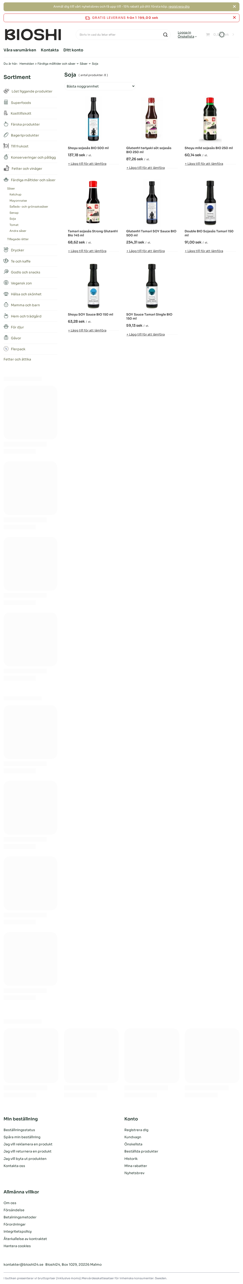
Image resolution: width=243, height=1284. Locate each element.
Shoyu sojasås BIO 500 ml (88, 148)
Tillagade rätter (18, 239)
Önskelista (186, 36)
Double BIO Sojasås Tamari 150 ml (209, 233)
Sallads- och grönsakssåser (28, 206)
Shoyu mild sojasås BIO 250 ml (209, 148)
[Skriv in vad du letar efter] (123, 34)
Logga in (184, 32)
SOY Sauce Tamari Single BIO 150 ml (149, 317)
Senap (14, 212)
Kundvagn (132, 1137)
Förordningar (15, 1224)
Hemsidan (26, 64)
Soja (12, 218)
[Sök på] (165, 34)
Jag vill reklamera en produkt (28, 1144)
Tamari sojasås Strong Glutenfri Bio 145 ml (93, 233)
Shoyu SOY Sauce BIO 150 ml (90, 314)
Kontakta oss (14, 1166)
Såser (84, 64)
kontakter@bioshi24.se (23, 1264)
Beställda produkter (141, 1151)
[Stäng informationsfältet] (234, 17)
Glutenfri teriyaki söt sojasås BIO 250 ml (148, 150)
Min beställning (21, 1119)
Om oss (10, 1203)
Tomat (14, 225)
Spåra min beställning (22, 1137)
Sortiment (17, 77)
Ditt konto (73, 50)
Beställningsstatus (19, 1130)
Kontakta (50, 50)
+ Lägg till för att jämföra (87, 164)
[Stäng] (234, 7)
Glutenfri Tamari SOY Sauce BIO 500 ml (151, 233)
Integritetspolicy (18, 1231)
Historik (131, 1159)
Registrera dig (136, 1130)
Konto (131, 1119)
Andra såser (17, 231)
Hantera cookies (17, 1246)
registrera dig (179, 7)
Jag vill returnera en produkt (27, 1151)
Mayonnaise (18, 200)
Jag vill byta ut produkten (25, 1159)
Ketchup (15, 194)
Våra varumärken (20, 50)
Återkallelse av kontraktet (25, 1239)
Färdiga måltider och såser (56, 64)
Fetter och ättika (17, 359)
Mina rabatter (135, 1166)
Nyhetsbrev (134, 1173)
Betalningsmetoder (20, 1217)
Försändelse (14, 1210)
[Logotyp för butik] (33, 34)
